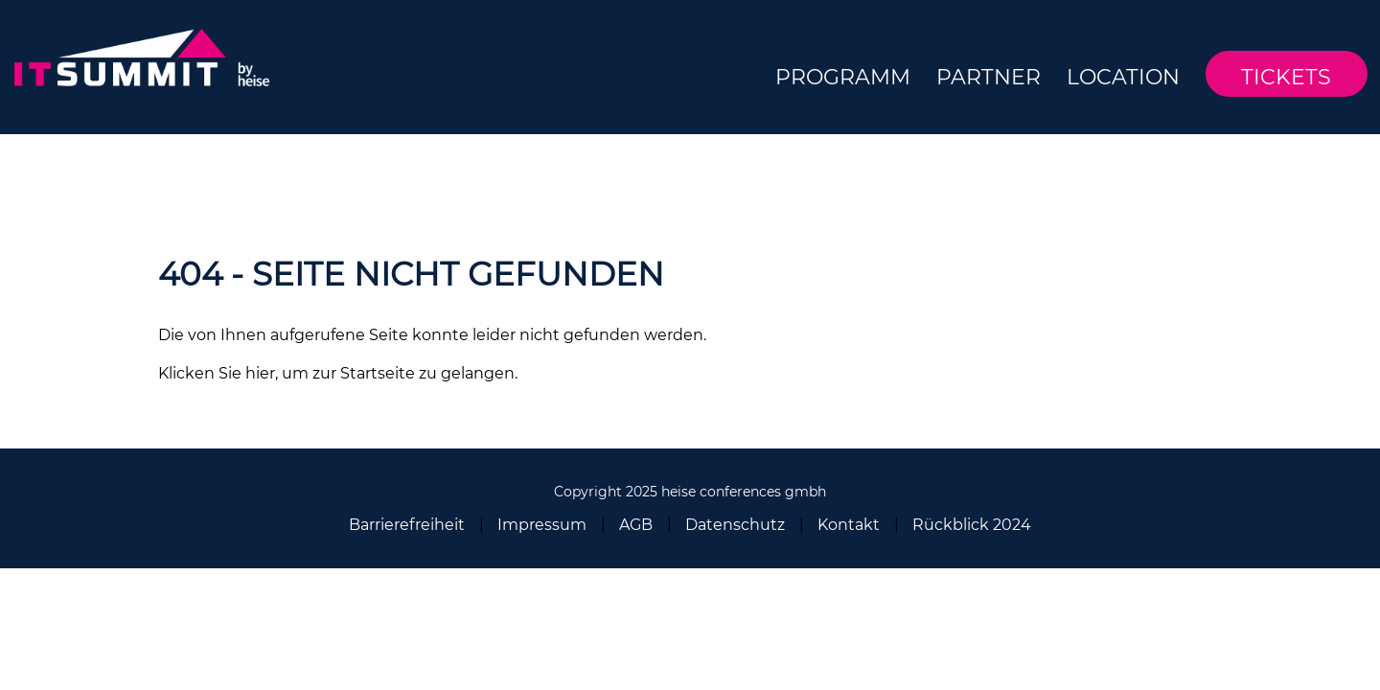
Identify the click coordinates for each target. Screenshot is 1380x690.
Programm (842, 77)
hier (260, 373)
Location (1123, 77)
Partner (988, 77)
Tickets (1286, 77)
